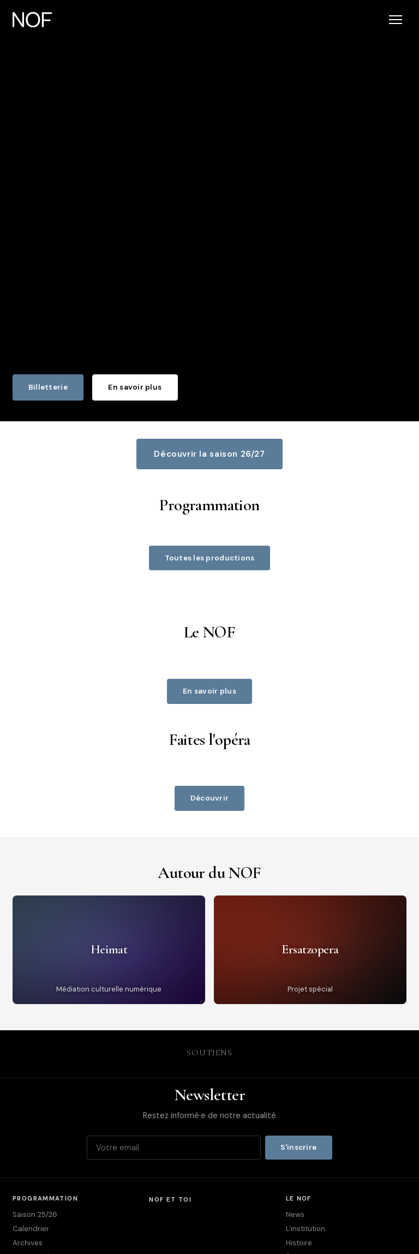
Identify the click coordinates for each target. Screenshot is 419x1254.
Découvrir (209, 798)
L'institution (305, 1228)
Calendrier (31, 1228)
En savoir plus (134, 387)
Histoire (299, 1242)
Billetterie (48, 387)
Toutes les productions (210, 558)
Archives (28, 1242)
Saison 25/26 (35, 1214)
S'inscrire (298, 1147)
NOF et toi (170, 1200)
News (295, 1214)
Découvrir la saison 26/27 (209, 454)
